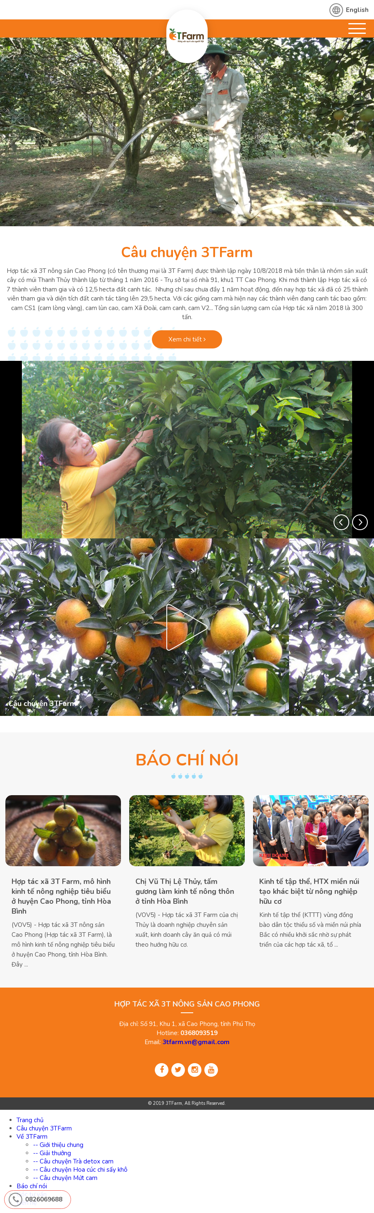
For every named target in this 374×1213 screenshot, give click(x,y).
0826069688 (43, 1199)
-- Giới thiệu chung (58, 1145)
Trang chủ (30, 1120)
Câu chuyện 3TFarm (187, 252)
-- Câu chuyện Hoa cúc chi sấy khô (80, 1170)
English (357, 10)
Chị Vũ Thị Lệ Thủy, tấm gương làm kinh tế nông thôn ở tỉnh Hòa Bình (184, 891)
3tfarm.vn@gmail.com (196, 1042)
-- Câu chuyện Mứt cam (65, 1178)
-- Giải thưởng (52, 1153)
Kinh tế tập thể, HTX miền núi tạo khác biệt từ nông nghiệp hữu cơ (309, 891)
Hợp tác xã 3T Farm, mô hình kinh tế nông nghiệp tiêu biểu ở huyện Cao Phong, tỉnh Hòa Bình (61, 896)
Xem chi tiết (187, 339)
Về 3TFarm (32, 1136)
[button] (341, 522)
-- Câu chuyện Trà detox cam (73, 1161)
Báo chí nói (32, 1186)
